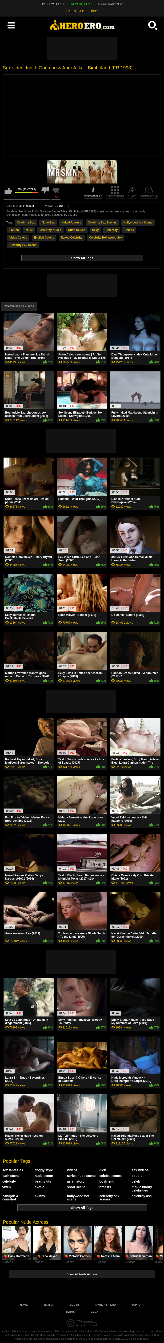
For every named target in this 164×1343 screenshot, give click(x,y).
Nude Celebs (76, 230)
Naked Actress (71, 222)
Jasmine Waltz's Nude (110, 4)
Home (24, 1304)
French (14, 230)
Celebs (129, 230)
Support (138, 1304)
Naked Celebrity (71, 237)
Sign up (49, 1304)
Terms (70, 1311)
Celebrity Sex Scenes (102, 222)
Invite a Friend (105, 1304)
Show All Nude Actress (82, 1274)
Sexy (95, 230)
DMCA (94, 1311)
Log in (74, 1304)
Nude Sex (48, 222)
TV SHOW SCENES (53, 4)
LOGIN (94, 11)
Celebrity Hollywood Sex (105, 237)
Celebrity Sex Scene (22, 245)
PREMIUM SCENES (81, 4)
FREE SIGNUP (75, 11)
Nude (29, 230)
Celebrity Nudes (50, 230)
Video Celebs (18, 237)
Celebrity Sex (26, 222)
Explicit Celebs (44, 237)
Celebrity (112, 230)
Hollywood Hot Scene (137, 222)
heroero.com (90, 1321)
